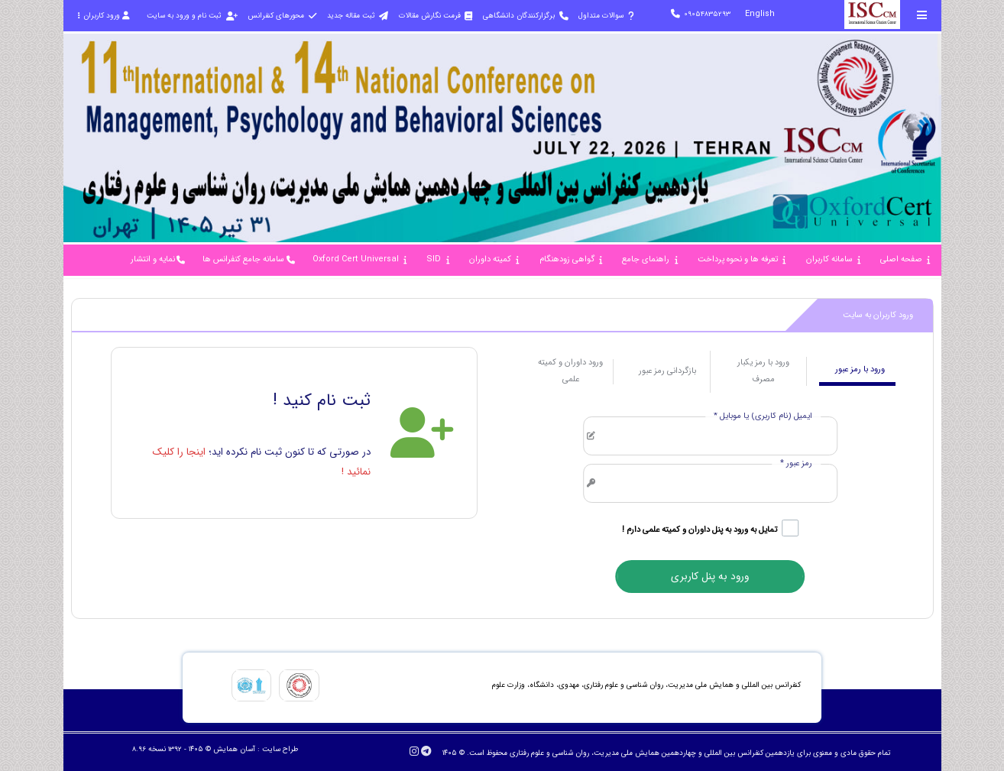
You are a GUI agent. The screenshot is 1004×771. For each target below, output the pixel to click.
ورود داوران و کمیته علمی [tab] (570, 371)
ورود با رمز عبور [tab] (860, 369)
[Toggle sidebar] (922, 14)
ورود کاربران (104, 15)
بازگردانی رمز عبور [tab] (667, 370)
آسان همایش (234, 749)
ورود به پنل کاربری (710, 577)
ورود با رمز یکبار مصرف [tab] (763, 371)
